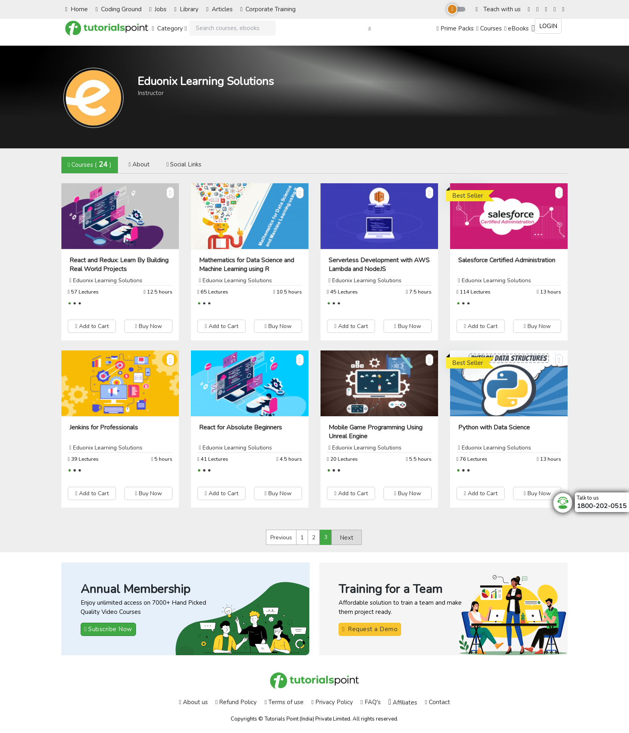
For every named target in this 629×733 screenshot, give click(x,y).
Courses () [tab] (90, 164)
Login (548, 26)
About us (193, 702)
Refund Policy (236, 702)
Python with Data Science (494, 427)
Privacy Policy (332, 702)
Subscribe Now (108, 629)
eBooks (516, 28)
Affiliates (402, 702)
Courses (488, 28)
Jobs (157, 9)
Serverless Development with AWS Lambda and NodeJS (379, 264)
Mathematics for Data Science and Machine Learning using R (246, 264)
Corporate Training (268, 9)
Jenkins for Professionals (103, 427)
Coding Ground (118, 9)
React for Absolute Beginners (240, 427)
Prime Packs (454, 28)
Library (186, 9)
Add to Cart (91, 326)
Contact (437, 702)
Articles (219, 9)
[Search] (232, 28)
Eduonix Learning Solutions (107, 280)
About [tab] (138, 164)
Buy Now (148, 326)
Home (76, 9)
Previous (281, 537)
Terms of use (284, 702)
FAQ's (370, 702)
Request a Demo (370, 629)
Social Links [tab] (183, 164)
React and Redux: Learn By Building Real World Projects (118, 264)
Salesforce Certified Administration (506, 260)
